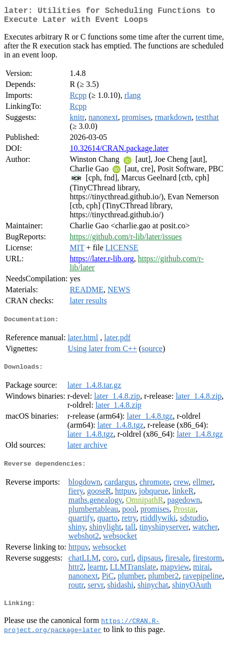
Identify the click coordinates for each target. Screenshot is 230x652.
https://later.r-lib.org (102, 262)
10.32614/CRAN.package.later (119, 152)
